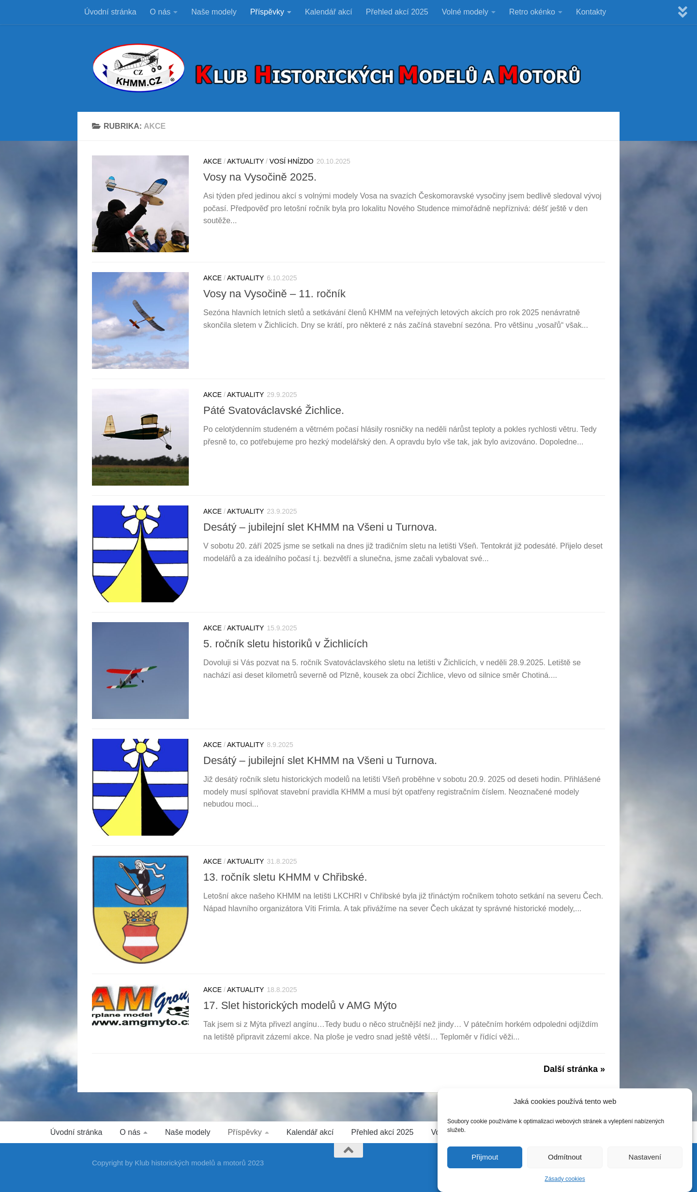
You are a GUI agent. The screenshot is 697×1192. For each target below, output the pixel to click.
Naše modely (213, 12)
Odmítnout (565, 1167)
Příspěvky (267, 12)
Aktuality (245, 161)
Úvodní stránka (110, 12)
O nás (160, 12)
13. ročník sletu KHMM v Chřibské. (285, 877)
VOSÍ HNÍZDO (292, 161)
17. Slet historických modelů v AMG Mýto (300, 1005)
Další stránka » (574, 1069)
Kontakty (591, 12)
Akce (212, 161)
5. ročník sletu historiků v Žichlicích (285, 644)
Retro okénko (532, 12)
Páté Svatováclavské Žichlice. (273, 410)
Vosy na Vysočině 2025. (260, 177)
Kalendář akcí (328, 12)
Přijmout (484, 1167)
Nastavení (645, 1167)
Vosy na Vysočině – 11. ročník (274, 294)
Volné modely (465, 12)
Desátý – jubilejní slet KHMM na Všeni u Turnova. (320, 527)
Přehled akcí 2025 (397, 12)
